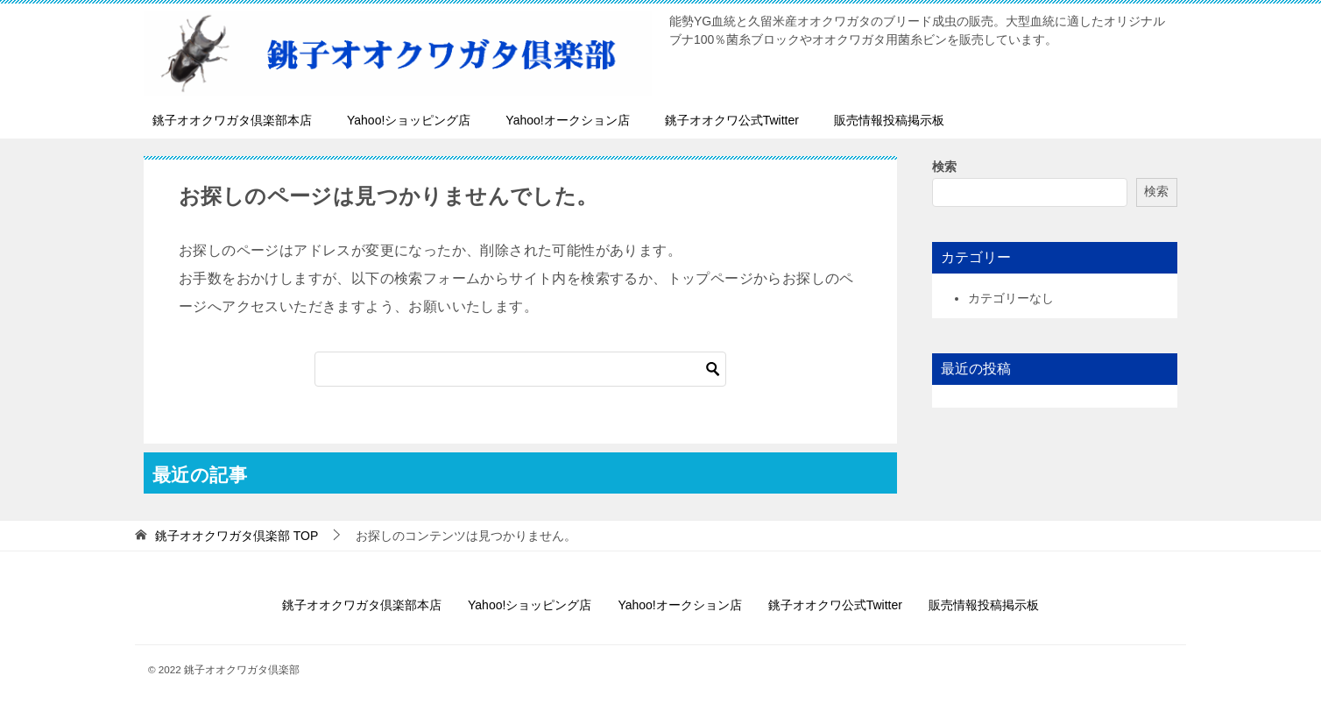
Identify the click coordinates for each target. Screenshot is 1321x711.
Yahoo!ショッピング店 (408, 120)
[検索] (520, 369)
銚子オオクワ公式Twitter (732, 120)
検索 (944, 167)
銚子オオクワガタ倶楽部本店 (232, 120)
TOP (236, 536)
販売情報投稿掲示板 (889, 120)
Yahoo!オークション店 (567, 120)
